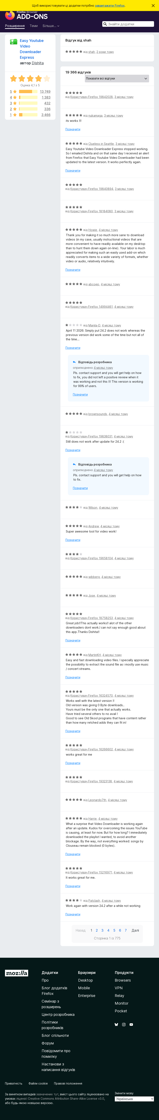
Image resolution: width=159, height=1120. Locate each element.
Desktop (85, 980)
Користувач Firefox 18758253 (91, 618)
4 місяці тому (108, 230)
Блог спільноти (55, 1035)
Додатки (50, 972)
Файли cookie (38, 1083)
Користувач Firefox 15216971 (91, 872)
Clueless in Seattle (101, 143)
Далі (135, 930)
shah (91, 52)
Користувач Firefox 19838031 (91, 436)
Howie (92, 230)
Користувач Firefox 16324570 (91, 695)
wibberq (94, 577)
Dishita (38, 63)
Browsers (123, 980)
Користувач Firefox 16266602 (91, 749)
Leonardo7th (97, 800)
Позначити (72, 129)
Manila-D (94, 325)
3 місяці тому (124, 97)
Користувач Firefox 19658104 (91, 558)
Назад (81, 930)
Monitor (121, 1003)
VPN (119, 988)
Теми (34, 26)
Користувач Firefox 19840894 (91, 189)
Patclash (94, 900)
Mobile (84, 988)
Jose (91, 595)
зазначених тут (47, 1094)
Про (45, 980)
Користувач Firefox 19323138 (91, 781)
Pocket (121, 1011)
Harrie (92, 818)
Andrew (93, 526)
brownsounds (97, 414)
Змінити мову (124, 1093)
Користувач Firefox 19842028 (91, 97)
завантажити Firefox (110, 5)
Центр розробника (58, 1014)
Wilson (92, 507)
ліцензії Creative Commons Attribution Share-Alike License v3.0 (60, 1098)
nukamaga (95, 115)
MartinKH (94, 655)
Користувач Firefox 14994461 (91, 306)
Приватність (13, 1083)
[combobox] (128, 24)
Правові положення (68, 1083)
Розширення (15, 26)
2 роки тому (105, 52)
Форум (48, 1043)
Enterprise (86, 995)
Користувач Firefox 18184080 (91, 211)
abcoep (93, 284)
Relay (119, 995)
